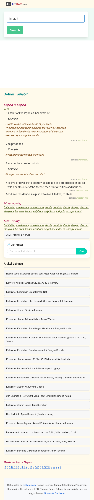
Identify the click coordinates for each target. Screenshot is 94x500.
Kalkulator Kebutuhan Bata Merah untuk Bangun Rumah (35, 350)
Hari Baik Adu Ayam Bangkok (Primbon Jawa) (29, 414)
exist (21, 211)
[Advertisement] (47, 64)
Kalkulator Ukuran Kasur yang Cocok (25, 386)
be (16, 211)
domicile (57, 207)
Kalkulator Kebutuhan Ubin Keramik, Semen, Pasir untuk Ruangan (39, 301)
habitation (9, 207)
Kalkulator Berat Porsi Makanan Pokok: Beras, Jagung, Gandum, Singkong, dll (45, 377)
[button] (90, 4)
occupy (70, 211)
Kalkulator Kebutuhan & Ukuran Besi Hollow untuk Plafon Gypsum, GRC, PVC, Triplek (46, 339)
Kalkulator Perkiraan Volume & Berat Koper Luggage (33, 368)
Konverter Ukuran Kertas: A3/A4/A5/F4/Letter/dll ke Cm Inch (38, 359)
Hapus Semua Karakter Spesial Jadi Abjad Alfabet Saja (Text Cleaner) (42, 273)
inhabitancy (22, 207)
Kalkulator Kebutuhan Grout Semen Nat (26, 292)
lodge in (60, 211)
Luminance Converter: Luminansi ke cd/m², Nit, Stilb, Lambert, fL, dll (41, 432)
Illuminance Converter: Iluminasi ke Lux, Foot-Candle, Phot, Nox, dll (40, 441)
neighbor (38, 211)
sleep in (75, 207)
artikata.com (29, 485)
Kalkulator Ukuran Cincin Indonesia (24, 310)
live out (84, 207)
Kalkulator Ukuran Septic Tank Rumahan (26, 405)
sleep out (9, 211)
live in (66, 207)
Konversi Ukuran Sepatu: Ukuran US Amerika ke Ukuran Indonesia (39, 423)
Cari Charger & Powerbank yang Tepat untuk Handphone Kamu (38, 395)
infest (78, 211)
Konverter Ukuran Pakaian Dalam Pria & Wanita (30, 319)
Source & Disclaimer (54, 493)
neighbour (49, 211)
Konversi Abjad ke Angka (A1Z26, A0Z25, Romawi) (32, 282)
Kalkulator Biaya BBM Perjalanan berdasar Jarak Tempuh (35, 450)
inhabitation (37, 207)
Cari (81, 251)
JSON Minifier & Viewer (18, 234)
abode (48, 207)
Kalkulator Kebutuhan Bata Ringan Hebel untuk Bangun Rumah (38, 328)
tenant (28, 211)
